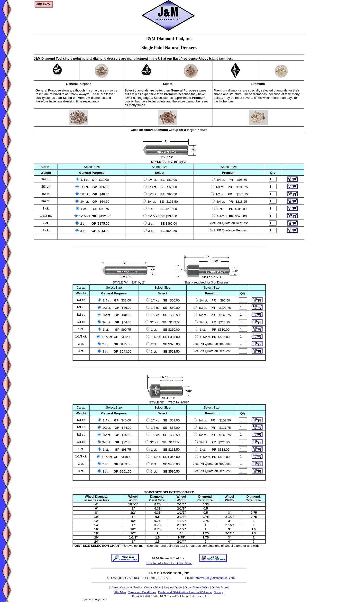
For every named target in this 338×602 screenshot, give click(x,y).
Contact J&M (152, 587)
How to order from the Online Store (169, 563)
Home (114, 587)
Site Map (120, 592)
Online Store (219, 587)
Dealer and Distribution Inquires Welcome (185, 592)
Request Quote (173, 587)
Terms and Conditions (142, 592)
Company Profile (131, 587)
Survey (218, 592)
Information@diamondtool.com (214, 578)
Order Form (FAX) (196, 587)
